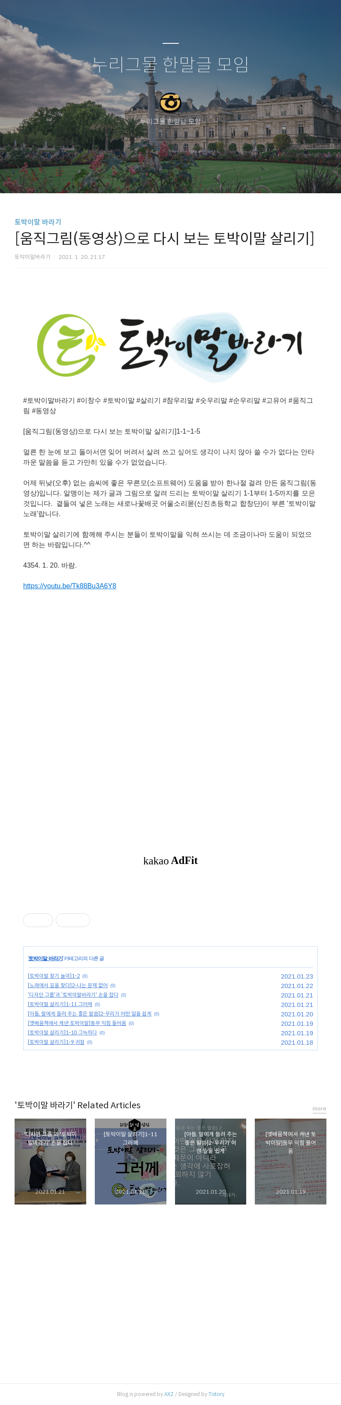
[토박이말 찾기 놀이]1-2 (54, 976)
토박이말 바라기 (38, 222)
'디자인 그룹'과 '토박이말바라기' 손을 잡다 (73, 994)
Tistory (216, 1394)
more (319, 1108)
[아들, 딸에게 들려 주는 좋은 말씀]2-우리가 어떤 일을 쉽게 (89, 1013)
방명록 (155, 175)
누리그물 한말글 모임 (170, 65)
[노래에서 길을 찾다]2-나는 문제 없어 (68, 985)
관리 (214, 175)
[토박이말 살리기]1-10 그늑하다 (62, 1032)
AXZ (169, 1394)
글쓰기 (126, 175)
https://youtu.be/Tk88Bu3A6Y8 (69, 586)
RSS (185, 175)
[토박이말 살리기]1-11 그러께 (60, 1004)
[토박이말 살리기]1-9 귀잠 (56, 1042)
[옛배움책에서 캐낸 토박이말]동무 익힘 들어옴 (77, 1023)
